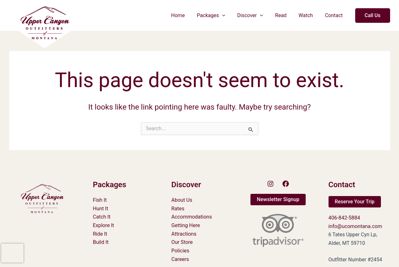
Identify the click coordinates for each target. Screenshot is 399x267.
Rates (177, 208)
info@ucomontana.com (355, 226)
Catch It (101, 217)
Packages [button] (219, 15)
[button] (231, 15)
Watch (309, 15)
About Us (181, 200)
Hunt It (100, 208)
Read (285, 15)
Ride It (100, 234)
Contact (335, 15)
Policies (180, 250)
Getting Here (185, 225)
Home (188, 15)
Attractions (183, 234)
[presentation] (12, 253)
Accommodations (191, 217)
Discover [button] (256, 15)
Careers (180, 259)
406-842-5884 (344, 218)
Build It (100, 242)
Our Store (182, 242)
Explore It (103, 225)
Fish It (99, 200)
